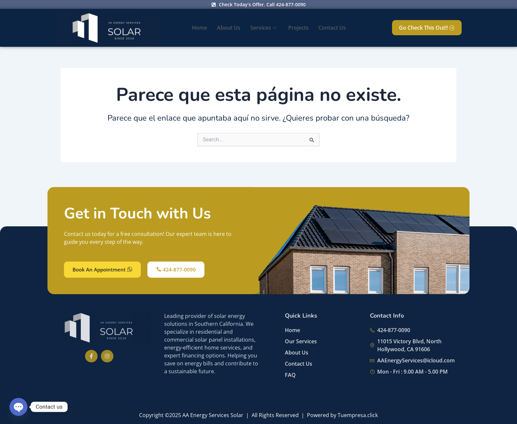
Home (199, 27)
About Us (228, 27)
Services (264, 27)
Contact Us (332, 27)
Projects (298, 27)
